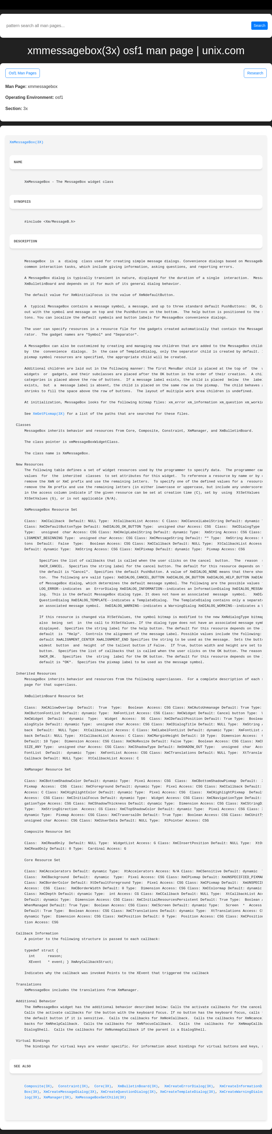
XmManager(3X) (57, 1097)
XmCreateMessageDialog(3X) (70, 1092)
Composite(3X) (38, 1086)
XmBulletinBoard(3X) (138, 1086)
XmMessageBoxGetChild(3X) (100, 1097)
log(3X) (31, 1097)
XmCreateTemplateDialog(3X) (187, 1092)
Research (255, 73)
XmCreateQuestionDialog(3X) (128, 1092)
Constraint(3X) (73, 1086)
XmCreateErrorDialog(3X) (188, 1086)
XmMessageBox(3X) (27, 142)
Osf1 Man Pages (22, 73)
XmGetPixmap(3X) (49, 414)
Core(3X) (102, 1086)
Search (259, 25)
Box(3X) (31, 1092)
